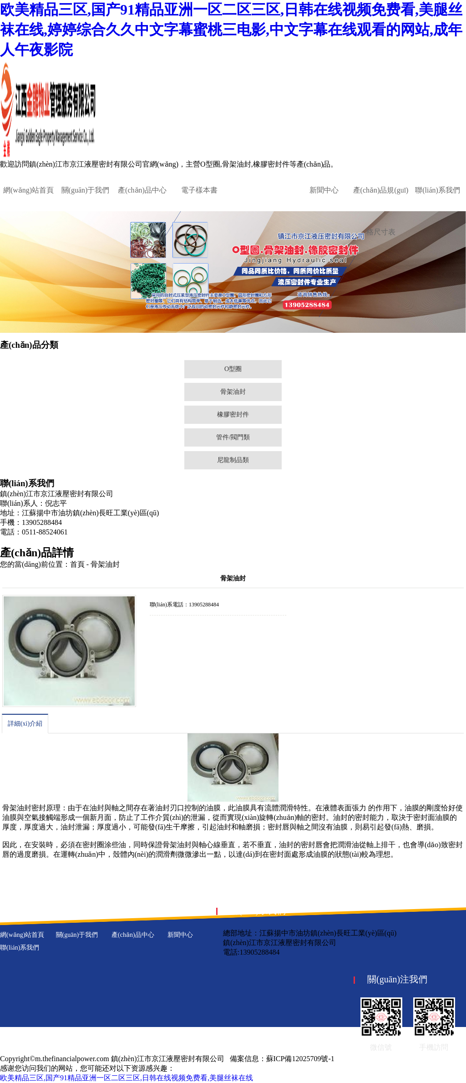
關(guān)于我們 (85, 190)
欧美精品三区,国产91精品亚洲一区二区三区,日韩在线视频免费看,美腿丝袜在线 (126, 1078)
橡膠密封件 (233, 414)
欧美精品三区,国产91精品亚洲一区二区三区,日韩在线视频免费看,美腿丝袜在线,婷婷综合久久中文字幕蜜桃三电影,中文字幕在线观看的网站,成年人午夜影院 (231, 29)
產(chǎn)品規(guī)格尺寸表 (381, 211)
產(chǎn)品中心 (142, 190)
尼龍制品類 (233, 460)
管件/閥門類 (233, 437)
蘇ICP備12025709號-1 (300, 1059)
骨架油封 (233, 391)
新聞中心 (324, 190)
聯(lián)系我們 (437, 190)
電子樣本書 (199, 190)
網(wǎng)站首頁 (28, 190)
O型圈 (233, 369)
